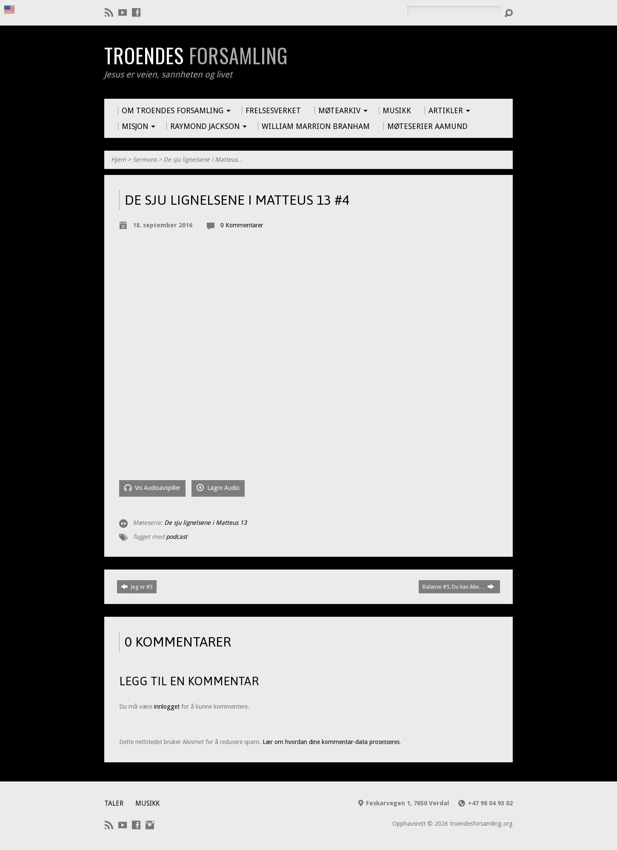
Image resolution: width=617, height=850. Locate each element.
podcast (176, 536)
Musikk (147, 803)
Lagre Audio (218, 487)
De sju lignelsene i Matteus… (203, 159)
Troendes (196, 55)
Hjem (118, 159)
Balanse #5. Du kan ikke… (458, 586)
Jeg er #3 (137, 586)
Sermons (145, 159)
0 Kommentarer (241, 225)
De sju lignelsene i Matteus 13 (205, 522)
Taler (113, 803)
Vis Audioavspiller (152, 487)
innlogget (167, 706)
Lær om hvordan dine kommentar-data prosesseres (331, 741)
